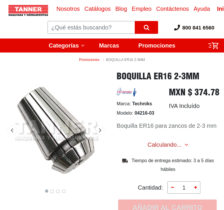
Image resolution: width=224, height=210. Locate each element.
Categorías (64, 45)
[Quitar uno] (172, 187)
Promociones (156, 45)
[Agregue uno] (195, 187)
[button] (12, 130)
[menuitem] (68, 8)
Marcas (109, 45)
